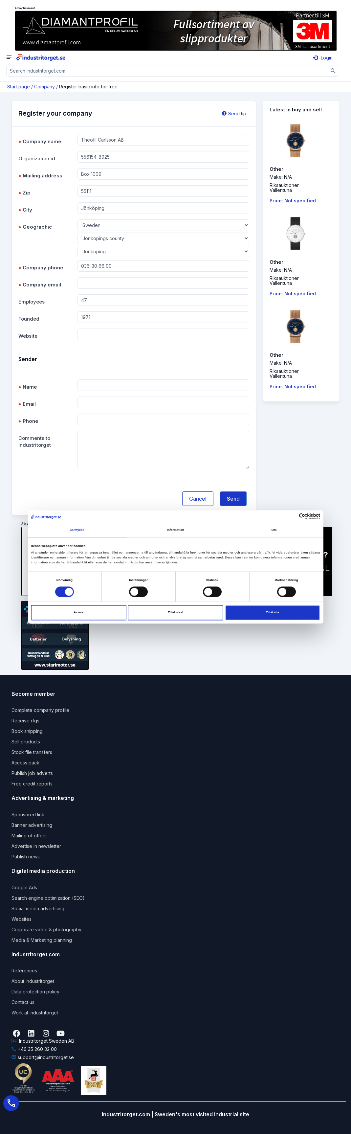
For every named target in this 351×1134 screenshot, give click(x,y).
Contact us (22, 1002)
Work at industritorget (34, 1012)
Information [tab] (175, 530)
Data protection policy (35, 991)
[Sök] (333, 71)
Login (323, 57)
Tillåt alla (272, 612)
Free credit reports (32, 783)
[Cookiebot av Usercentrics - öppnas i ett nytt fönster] (291, 516)
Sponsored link (27, 814)
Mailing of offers (29, 835)
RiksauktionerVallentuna (284, 187)
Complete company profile (40, 710)
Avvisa (78, 612)
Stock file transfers (31, 752)
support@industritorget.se (42, 1057)
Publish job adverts (32, 773)
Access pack (25, 762)
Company (44, 86)
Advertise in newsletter (36, 846)
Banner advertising (31, 825)
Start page (18, 86)
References (24, 970)
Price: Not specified (293, 200)
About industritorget (32, 981)
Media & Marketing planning (41, 940)
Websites (21, 919)
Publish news (25, 856)
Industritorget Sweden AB (42, 1041)
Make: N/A (281, 177)
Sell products (25, 741)
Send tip (234, 113)
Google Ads (24, 887)
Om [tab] (274, 530)
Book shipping (27, 731)
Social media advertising (37, 908)
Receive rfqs (25, 720)
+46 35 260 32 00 (34, 1049)
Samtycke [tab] (77, 530)
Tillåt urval (175, 612)
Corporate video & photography (46, 929)
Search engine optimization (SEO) (48, 898)
